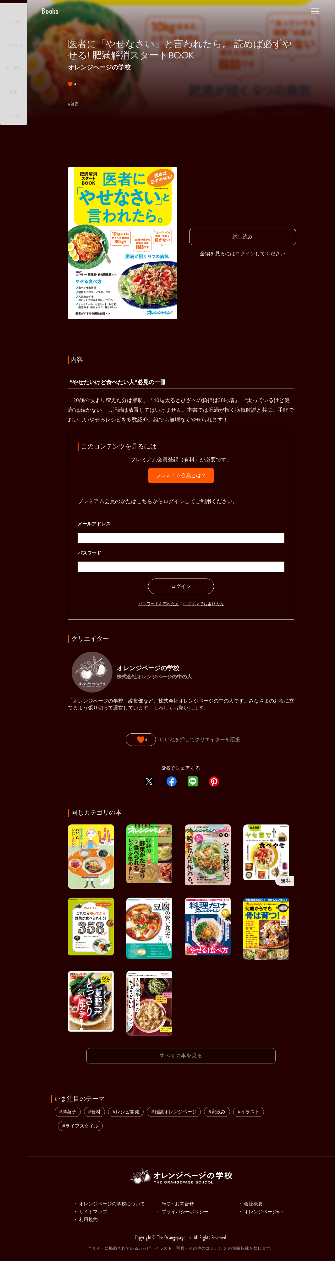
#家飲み (217, 1110)
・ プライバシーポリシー (186, 1212)
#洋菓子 (67, 1110)
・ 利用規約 (87, 1220)
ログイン (245, 254)
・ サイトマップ (92, 1212)
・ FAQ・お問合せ (177, 1203)
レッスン (13, 40)
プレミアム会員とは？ (181, 475)
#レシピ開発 (126, 1110)
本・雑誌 (13, 62)
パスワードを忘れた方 (158, 603)
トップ (13, 17)
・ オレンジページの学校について (114, 1203)
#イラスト (249, 1110)
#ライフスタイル (80, 1124)
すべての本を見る (181, 1055)
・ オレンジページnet (263, 1212)
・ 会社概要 (252, 1203)
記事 (13, 86)
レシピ (13, 109)
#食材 (94, 1110)
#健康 (74, 104)
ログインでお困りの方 (203, 603)
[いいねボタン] (141, 739)
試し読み (243, 237)
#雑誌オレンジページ (174, 1110)
